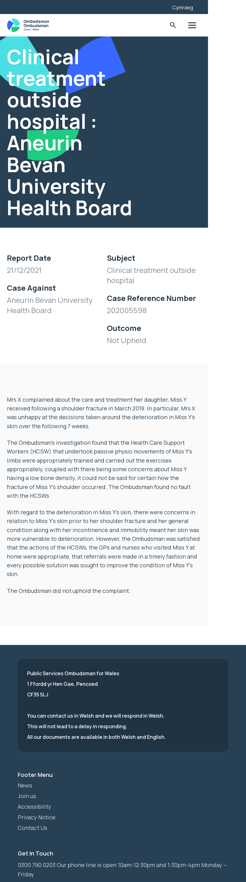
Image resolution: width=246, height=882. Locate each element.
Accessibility (35, 791)
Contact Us (33, 813)
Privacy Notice (37, 802)
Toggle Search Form (200, 25)
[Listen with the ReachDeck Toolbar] (184, 6)
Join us (27, 781)
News (25, 770)
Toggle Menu (219, 25)
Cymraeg (209, 7)
